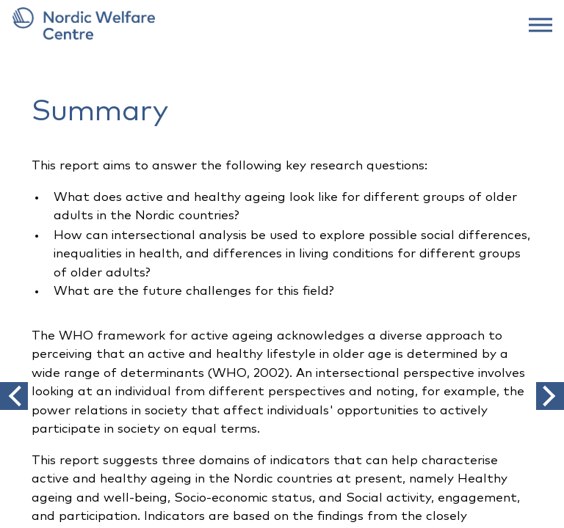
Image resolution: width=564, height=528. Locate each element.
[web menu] (540, 23)
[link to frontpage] (282, 23)
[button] (14, 396)
